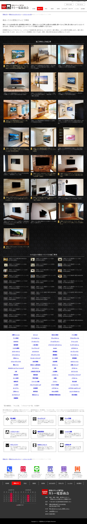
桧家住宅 (16, 381)
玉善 (55, 368)
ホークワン (16, 388)
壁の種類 (12, 418)
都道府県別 (41, 431)
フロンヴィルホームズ (35, 384)
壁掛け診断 (69, 4)
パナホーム (74, 378)
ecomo (55, 348)
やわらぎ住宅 (55, 391)
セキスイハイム (74, 361)
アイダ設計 (16, 338)
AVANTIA (16, 341)
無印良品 (35, 391)
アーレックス (74, 341)
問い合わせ (80, 4)
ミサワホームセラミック (74, 388)
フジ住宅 (16, 384)
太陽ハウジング (74, 364)
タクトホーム (35, 368)
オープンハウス (74, 351)
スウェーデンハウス (16, 361)
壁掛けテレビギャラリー (15, 14)
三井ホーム (16, 391)
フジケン (55, 381)
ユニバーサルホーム (74, 391)
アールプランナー (55, 341)
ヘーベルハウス (74, 384)
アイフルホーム (35, 338)
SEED (52, 8)
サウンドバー (14, 444)
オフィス (35, 334)
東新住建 (35, 374)
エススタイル (35, 351)
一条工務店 (35, 345)
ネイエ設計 (16, 378)
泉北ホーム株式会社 (35, 364)
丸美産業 (35, 388)
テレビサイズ (41, 418)
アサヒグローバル (74, 338)
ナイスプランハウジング (74, 374)
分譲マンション (16, 334)
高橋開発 (16, 398)
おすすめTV (64, 8)
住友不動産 (35, 361)
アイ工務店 (74, 334)
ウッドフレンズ (35, 348)
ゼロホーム (55, 364)
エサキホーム (74, 348)
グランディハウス (35, 354)
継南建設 (55, 354)
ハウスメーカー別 (27, 14)
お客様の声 (68, 444)
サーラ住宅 (55, 358)
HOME (33, 8)
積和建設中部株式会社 (54, 394)
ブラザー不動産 (55, 384)
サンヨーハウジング (35, 358)
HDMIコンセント (42, 444)
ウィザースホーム (74, 345)
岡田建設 (55, 351)
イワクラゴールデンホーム (55, 345)
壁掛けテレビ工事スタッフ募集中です (60, 499)
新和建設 (74, 358)
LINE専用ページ (53, 511)
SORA (58, 8)
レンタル (77, 8)
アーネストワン (35, 341)
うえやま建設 (16, 348)
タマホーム (74, 368)
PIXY (46, 8)
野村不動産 (35, 378)
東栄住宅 (16, 374)
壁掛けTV (40, 8)
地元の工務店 (55, 334)
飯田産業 (16, 345)
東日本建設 (74, 394)
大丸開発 (55, 371)
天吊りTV (70, 8)
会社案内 (83, 8)
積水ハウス (16, 364)
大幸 (16, 371)
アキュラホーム (55, 338)
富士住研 (74, 381)
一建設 (55, 378)
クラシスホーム (16, 354)
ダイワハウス (74, 371)
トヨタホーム (55, 374)
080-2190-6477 (54, 504)
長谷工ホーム (35, 394)
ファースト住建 (35, 381)
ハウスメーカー (14, 431)
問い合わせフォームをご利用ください (59, 508)
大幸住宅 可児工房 (35, 371)
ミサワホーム (55, 388)
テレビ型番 (68, 418)
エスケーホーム (16, 351)
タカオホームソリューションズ (16, 368)
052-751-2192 (52, 506)
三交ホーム (16, 358)
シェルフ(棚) (68, 431)
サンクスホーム (74, 354)
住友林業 (55, 361)
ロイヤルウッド (16, 394)
